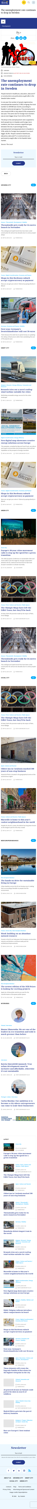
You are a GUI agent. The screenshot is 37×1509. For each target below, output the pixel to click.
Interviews (5, 2)
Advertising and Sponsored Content (23, 1489)
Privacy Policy (7, 1489)
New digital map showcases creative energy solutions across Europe (18, 441)
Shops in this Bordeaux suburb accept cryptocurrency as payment (17, 279)
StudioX (22, 1496)
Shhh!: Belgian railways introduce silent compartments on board (18, 1311)
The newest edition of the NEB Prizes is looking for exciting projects (18, 987)
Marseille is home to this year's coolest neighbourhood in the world (18, 820)
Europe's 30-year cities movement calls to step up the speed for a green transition (18, 552)
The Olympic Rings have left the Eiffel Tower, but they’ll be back (16, 609)
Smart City (29, 1478)
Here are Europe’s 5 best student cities (17, 1432)
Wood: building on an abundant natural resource (16, 934)
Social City (13, 1481)
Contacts (8, 1487)
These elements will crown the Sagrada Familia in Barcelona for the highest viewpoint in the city (17, 1370)
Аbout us (7, 1478)
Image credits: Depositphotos (18, 1492)
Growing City (18, 1478)
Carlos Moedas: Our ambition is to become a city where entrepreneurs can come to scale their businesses (18, 1103)
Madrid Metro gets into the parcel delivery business (17, 1412)
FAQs (14, 1487)
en (3, 22)
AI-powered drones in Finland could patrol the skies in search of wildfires (18, 1392)
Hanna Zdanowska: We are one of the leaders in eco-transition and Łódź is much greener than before (18, 1031)
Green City (24, 1481)
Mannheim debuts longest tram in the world (17, 1232)
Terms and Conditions (24, 1487)
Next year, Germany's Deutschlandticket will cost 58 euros (18, 330)
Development (6, 26)
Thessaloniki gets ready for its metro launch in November (18, 226)
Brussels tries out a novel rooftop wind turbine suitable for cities (16, 390)
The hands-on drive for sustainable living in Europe (17, 881)
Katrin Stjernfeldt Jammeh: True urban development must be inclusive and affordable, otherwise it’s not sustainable (17, 1067)
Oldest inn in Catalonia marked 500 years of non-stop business (17, 770)
